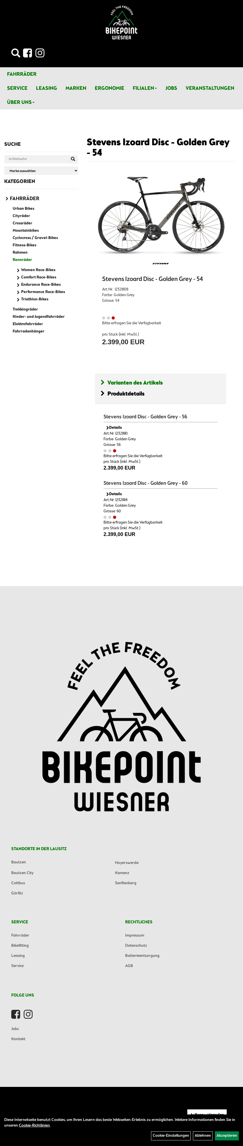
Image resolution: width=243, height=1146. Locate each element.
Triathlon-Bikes (34, 299)
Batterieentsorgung (142, 956)
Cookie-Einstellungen (171, 1135)
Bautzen (18, 862)
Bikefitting (20, 945)
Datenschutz (136, 945)
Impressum (134, 935)
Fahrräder (22, 74)
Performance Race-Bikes (43, 292)
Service (17, 88)
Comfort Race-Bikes (38, 277)
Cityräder (21, 216)
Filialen (145, 88)
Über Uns (21, 102)
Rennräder (22, 260)
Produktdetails (123, 394)
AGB (129, 966)
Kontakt (18, 1039)
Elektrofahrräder (28, 324)
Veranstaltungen (210, 88)
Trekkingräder (25, 309)
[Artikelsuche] (15, 55)
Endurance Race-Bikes (41, 284)
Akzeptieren (227, 1135)
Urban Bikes (23, 208)
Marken (76, 88)
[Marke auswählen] (41, 171)
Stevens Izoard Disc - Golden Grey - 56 (145, 417)
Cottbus (18, 883)
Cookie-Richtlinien (34, 1125)
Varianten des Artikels (132, 383)
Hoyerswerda (127, 863)
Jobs (171, 88)
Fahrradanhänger (28, 331)
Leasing (46, 88)
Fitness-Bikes (24, 245)
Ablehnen (203, 1135)
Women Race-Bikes (38, 270)
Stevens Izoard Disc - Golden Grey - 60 (146, 483)
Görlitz (17, 893)
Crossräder (22, 223)
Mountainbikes (26, 230)
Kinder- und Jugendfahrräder (39, 317)
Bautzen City (22, 873)
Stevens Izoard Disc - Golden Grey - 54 (158, 148)
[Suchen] (73, 159)
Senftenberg (125, 883)
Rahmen (20, 252)
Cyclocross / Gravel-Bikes (35, 238)
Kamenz (122, 873)
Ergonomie (109, 88)
